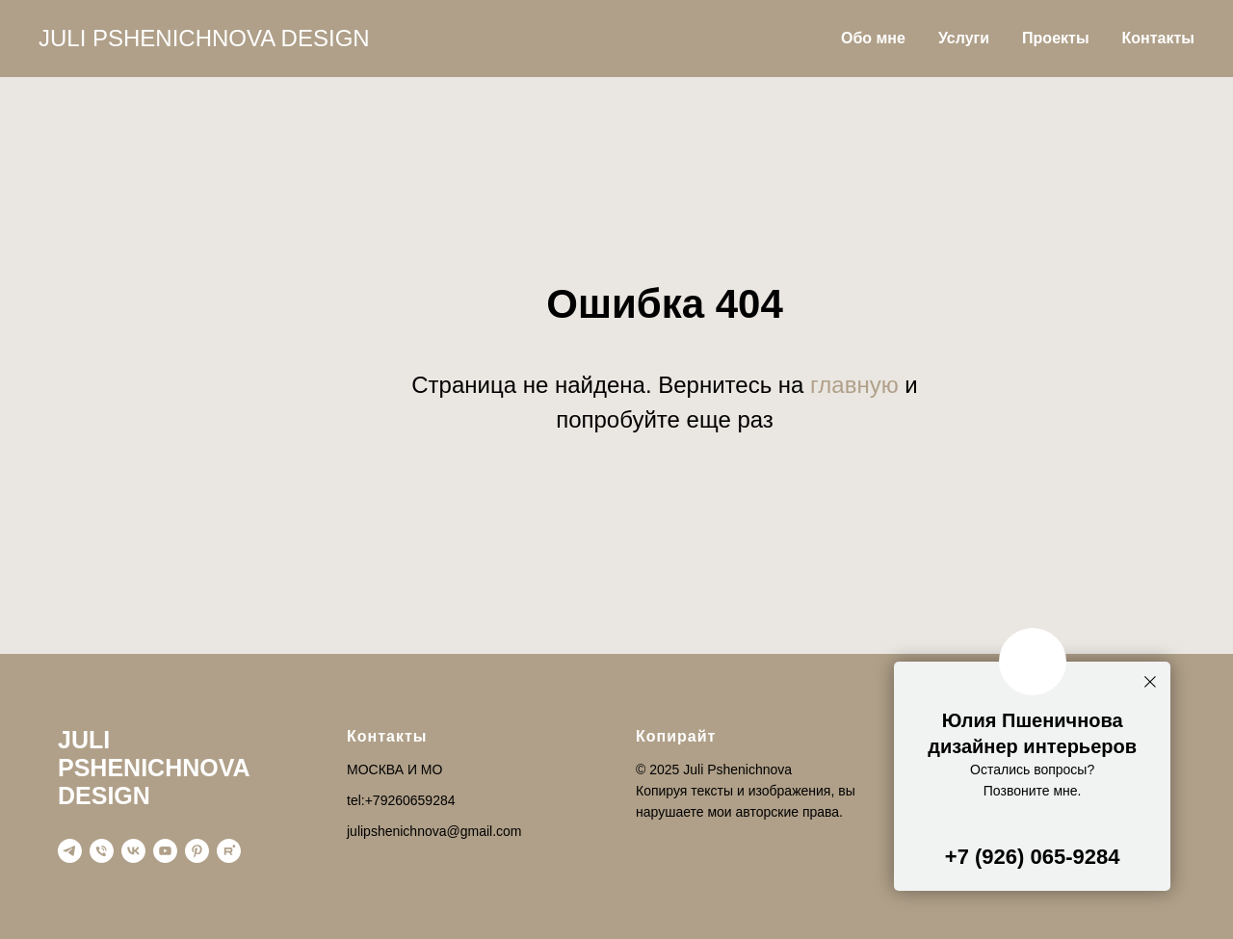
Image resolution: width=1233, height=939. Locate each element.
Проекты (1055, 38)
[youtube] (165, 851)
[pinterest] (197, 851)
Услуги (963, 38)
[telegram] (70, 851)
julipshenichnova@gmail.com (434, 831)
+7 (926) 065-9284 (1032, 857)
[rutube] (229, 851)
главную (854, 385)
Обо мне (873, 38)
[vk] (133, 851)
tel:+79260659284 (401, 800)
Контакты (1158, 38)
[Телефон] (102, 851)
